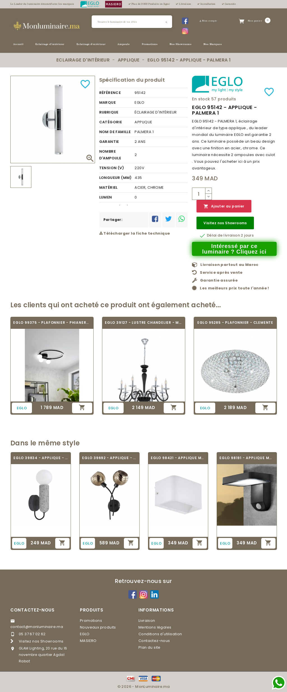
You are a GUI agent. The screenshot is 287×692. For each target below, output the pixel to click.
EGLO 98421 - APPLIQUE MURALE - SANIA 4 (178, 457)
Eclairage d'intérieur (49, 44)
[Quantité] (198, 194)
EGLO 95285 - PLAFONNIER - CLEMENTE (235, 322)
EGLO (85, 634)
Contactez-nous (32, 610)
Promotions (150, 44)
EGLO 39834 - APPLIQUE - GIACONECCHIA (40, 457)
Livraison (146, 620)
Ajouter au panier (223, 206)
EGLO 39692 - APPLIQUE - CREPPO (109, 457)
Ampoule (123, 44)
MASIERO (88, 640)
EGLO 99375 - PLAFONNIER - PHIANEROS (52, 322)
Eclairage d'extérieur (91, 44)
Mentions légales (154, 627)
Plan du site (149, 647)
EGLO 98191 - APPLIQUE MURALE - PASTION (246, 457)
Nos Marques (212, 44)
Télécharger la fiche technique (134, 233)
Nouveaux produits (98, 627)
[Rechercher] (132, 21)
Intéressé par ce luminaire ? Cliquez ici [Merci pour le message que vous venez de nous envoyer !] (234, 249)
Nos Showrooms (181, 44)
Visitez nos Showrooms (225, 223)
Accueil (18, 44)
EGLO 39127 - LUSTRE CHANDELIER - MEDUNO (143, 322)
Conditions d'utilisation (160, 634)
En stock (201, 99)
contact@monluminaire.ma (36, 626)
